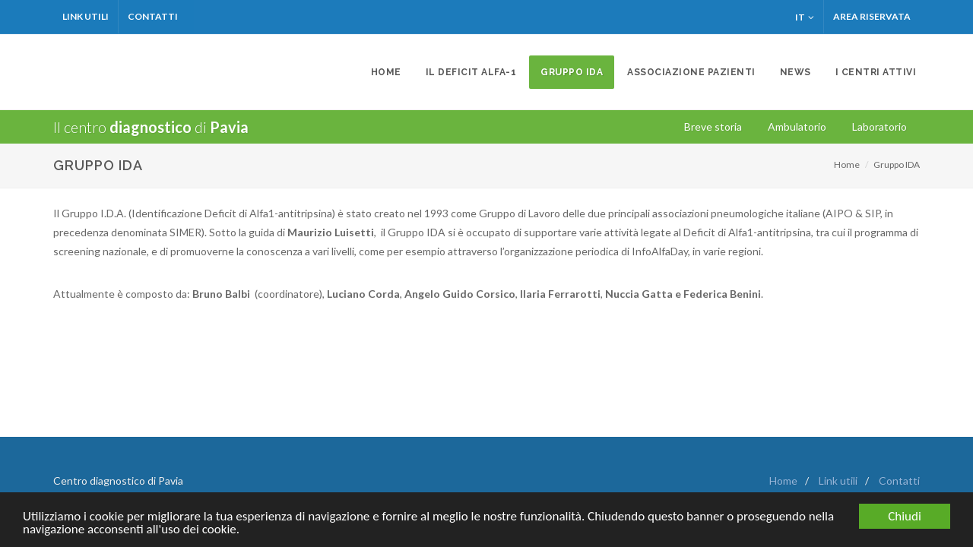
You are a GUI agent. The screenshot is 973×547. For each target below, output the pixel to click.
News (795, 72)
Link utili (838, 480)
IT (804, 17)
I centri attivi (876, 72)
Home (386, 72)
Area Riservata (872, 16)
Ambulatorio (797, 126)
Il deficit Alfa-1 (471, 72)
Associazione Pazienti (691, 72)
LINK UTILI (85, 16)
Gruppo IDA (571, 72)
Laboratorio (879, 126)
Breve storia (713, 126)
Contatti (153, 16)
